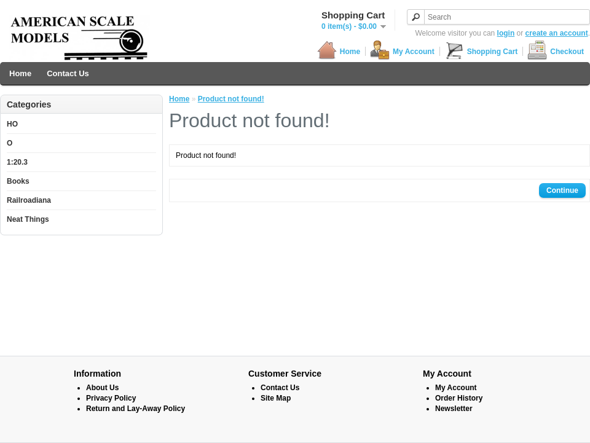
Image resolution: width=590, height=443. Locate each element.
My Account (402, 51)
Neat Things (28, 219)
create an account (556, 33)
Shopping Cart (481, 51)
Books (18, 181)
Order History (458, 398)
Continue (562, 190)
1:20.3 (17, 162)
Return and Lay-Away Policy (135, 408)
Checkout (555, 51)
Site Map (276, 398)
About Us (102, 387)
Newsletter (454, 408)
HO (12, 124)
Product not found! (231, 99)
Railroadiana (29, 200)
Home (338, 51)
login (506, 33)
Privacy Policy (111, 398)
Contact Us (68, 73)
